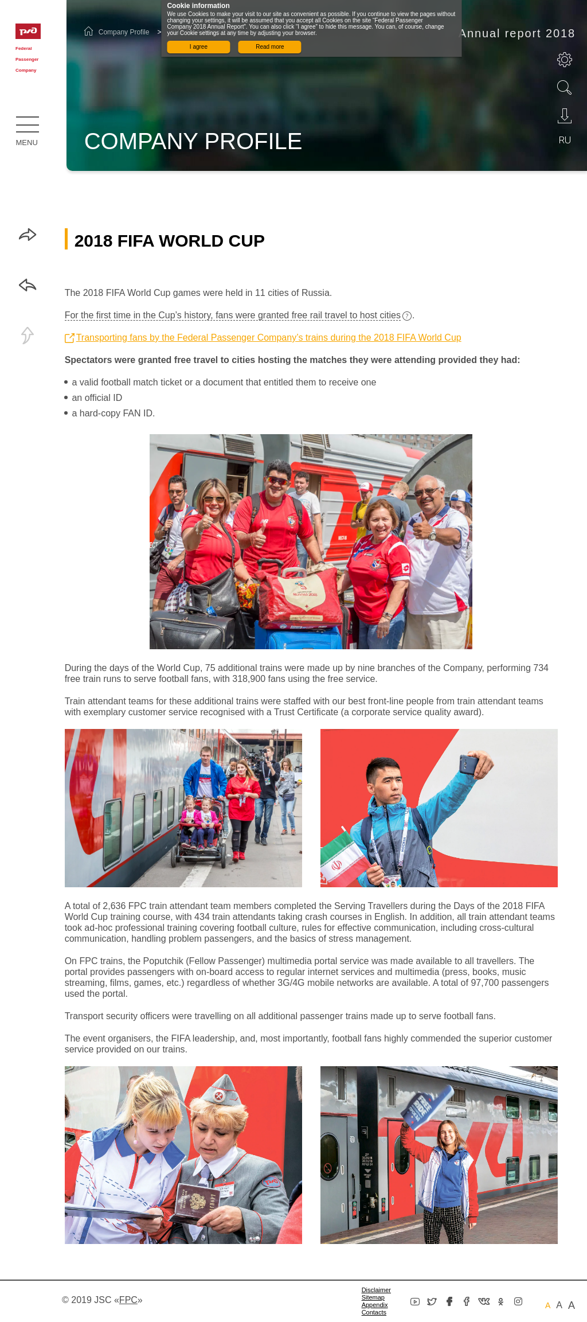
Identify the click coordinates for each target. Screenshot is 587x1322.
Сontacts (374, 1312)
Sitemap (373, 1297)
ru (564, 140)
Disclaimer (376, 1289)
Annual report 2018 (517, 33)
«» (128, 1300)
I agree (199, 47)
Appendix (375, 1304)
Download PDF (564, 116)
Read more (270, 47)
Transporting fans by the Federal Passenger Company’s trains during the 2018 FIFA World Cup (268, 337)
